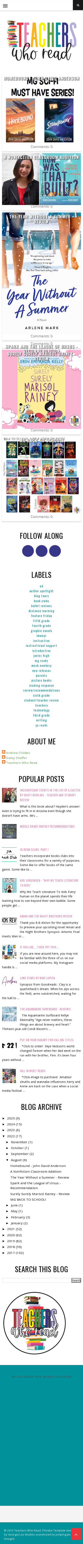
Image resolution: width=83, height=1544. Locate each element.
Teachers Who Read (21, 763)
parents (41, 675)
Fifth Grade (41, 620)
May (14, 1211)
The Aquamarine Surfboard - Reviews (45, 1009)
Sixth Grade (41, 695)
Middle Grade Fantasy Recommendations (47, 826)
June (15, 1205)
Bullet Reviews (41, 605)
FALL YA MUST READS (32, 1070)
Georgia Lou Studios (21, 1534)
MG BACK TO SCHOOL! (42, 440)
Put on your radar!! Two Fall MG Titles (47, 1040)
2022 (11, 1136)
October (18, 1148)
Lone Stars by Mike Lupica (37, 978)
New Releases (41, 670)
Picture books (41, 680)
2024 (11, 1124)
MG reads (41, 660)
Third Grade (41, 715)
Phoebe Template (54, 1530)
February (18, 1217)
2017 (11, 1253)
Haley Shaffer (16, 758)
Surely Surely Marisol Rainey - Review (41, 356)
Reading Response (41, 685)
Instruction (41, 640)
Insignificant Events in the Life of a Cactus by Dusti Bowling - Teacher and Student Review (50, 795)
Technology (41, 710)
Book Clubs (41, 601)
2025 (11, 1118)
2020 (11, 1235)
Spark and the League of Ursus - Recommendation (41, 348)
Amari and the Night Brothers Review (46, 916)
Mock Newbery (41, 665)
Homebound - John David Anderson (41, 78)
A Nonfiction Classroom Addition (41, 157)
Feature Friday (41, 615)
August (17, 1160)
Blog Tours (41, 595)
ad (41, 586)
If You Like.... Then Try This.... (39, 947)
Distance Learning (42, 610)
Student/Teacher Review (41, 700)
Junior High (41, 655)
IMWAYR (42, 635)
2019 (11, 1241)
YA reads (42, 725)
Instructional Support (41, 645)
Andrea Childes (18, 753)
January (17, 1223)
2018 (11, 1247)
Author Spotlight (41, 591)
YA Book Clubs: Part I (34, 849)
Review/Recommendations (41, 690)
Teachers (41, 705)
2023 (11, 1130)
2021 (11, 1229)
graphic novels (41, 630)
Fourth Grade (41, 625)
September (20, 1154)
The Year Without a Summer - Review (41, 219)
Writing (41, 720)
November (20, 1142)
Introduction (41, 650)
